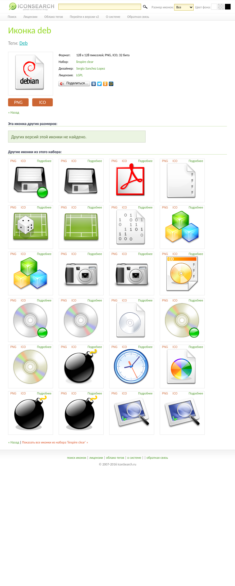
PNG (18, 102)
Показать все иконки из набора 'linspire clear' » (55, 442)
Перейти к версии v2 (84, 17)
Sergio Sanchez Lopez (90, 68)
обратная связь (157, 458)
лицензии (96, 458)
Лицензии (30, 17)
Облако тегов (53, 17)
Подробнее (44, 161)
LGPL (79, 75)
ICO (42, 102)
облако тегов (115, 458)
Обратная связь (138, 17)
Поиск (12, 17)
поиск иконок (76, 458)
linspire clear (84, 62)
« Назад (13, 112)
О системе (113, 17)
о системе (134, 458)
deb (23, 43)
